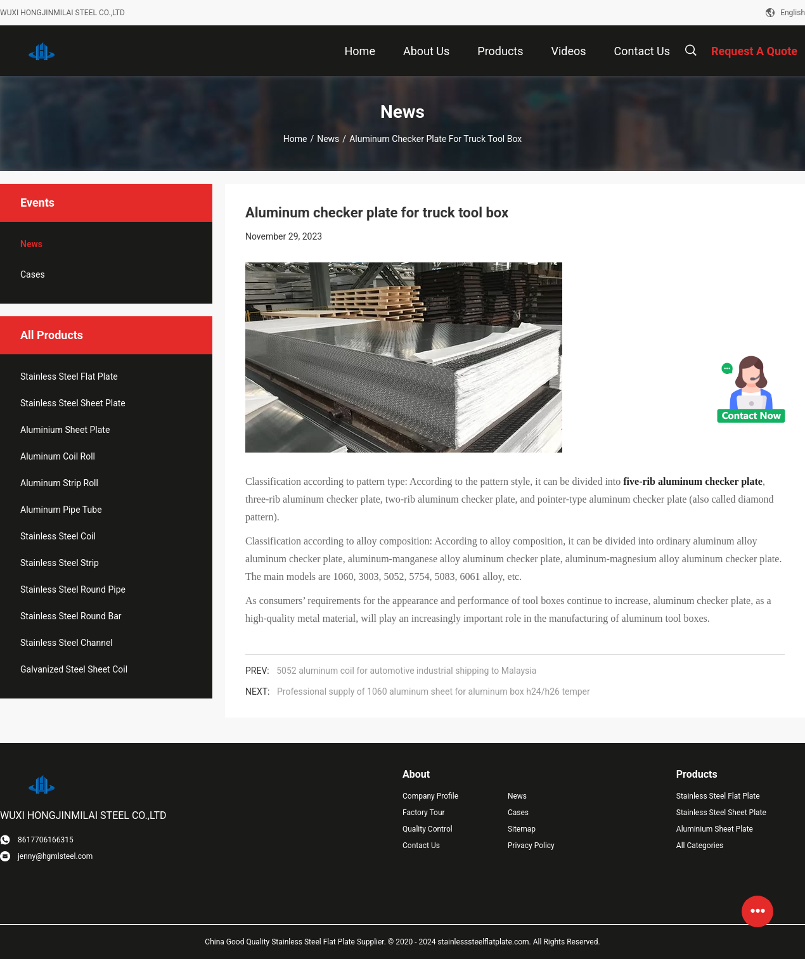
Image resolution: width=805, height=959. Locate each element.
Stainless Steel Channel (66, 643)
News (328, 139)
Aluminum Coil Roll (57, 456)
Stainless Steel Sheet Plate (73, 403)
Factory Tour (423, 812)
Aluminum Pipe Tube (61, 510)
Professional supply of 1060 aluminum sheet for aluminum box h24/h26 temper (433, 691)
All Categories (699, 845)
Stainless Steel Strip (59, 563)
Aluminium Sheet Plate (65, 430)
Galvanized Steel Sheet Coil (73, 669)
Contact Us (421, 845)
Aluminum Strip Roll (59, 483)
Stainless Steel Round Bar (71, 616)
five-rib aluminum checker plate (693, 481)
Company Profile (430, 796)
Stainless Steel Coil (58, 536)
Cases (32, 274)
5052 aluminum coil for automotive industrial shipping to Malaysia (406, 671)
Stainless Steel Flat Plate (69, 376)
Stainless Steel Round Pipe (73, 589)
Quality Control (427, 829)
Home (295, 139)
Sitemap (522, 829)
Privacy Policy (531, 845)
